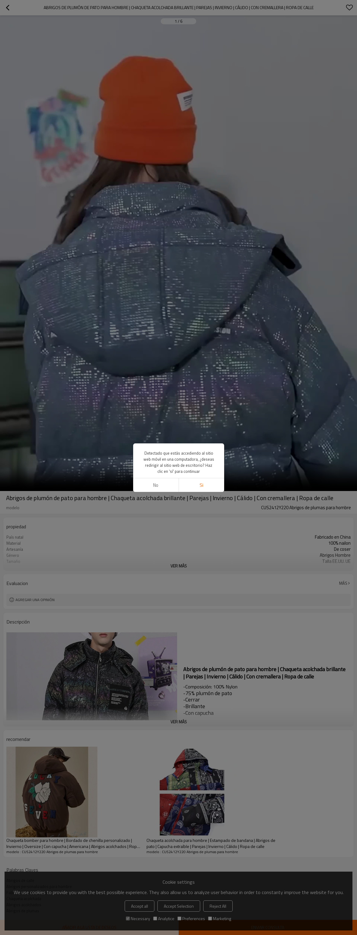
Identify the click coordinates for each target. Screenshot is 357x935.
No (155, 485)
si (201, 485)
